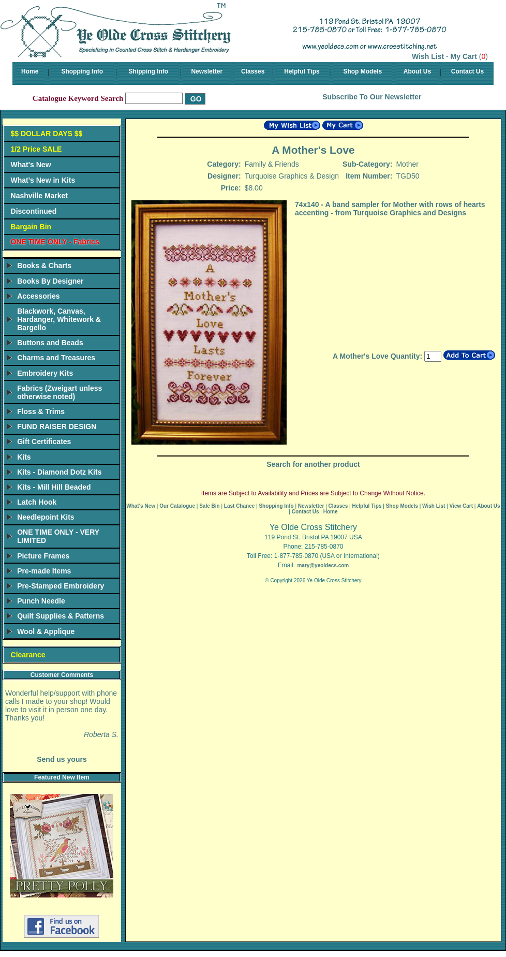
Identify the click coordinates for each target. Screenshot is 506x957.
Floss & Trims (41, 411)
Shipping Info (149, 71)
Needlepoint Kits (45, 517)
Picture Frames (43, 556)
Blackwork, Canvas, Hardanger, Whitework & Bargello (59, 319)
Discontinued (34, 211)
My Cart (464, 56)
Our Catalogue (177, 506)
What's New (31, 164)
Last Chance (239, 506)
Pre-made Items (44, 571)
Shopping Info (82, 71)
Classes (252, 71)
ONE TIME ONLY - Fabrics (55, 242)
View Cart (461, 506)
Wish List (428, 56)
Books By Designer (50, 281)
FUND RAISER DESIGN (56, 426)
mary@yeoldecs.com (323, 565)
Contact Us (467, 71)
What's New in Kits (43, 180)
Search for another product (313, 464)
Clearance (28, 655)
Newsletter (206, 71)
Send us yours (61, 759)
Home (29, 71)
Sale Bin (209, 506)
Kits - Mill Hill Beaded (54, 487)
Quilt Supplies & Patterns (60, 616)
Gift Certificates (44, 441)
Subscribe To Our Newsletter (371, 97)
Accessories (38, 296)
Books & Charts (44, 265)
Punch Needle (41, 601)
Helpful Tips (301, 71)
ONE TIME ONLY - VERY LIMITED (58, 536)
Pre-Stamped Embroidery (60, 586)
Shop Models (362, 71)
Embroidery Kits (45, 373)
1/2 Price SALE (36, 149)
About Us (417, 71)
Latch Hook (36, 502)
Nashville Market (39, 196)
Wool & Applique (46, 631)
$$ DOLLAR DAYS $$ (47, 133)
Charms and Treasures (56, 358)
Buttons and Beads (50, 342)
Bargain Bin (31, 227)
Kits (24, 457)
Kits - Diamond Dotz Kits (59, 472)
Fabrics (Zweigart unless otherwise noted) (59, 392)
